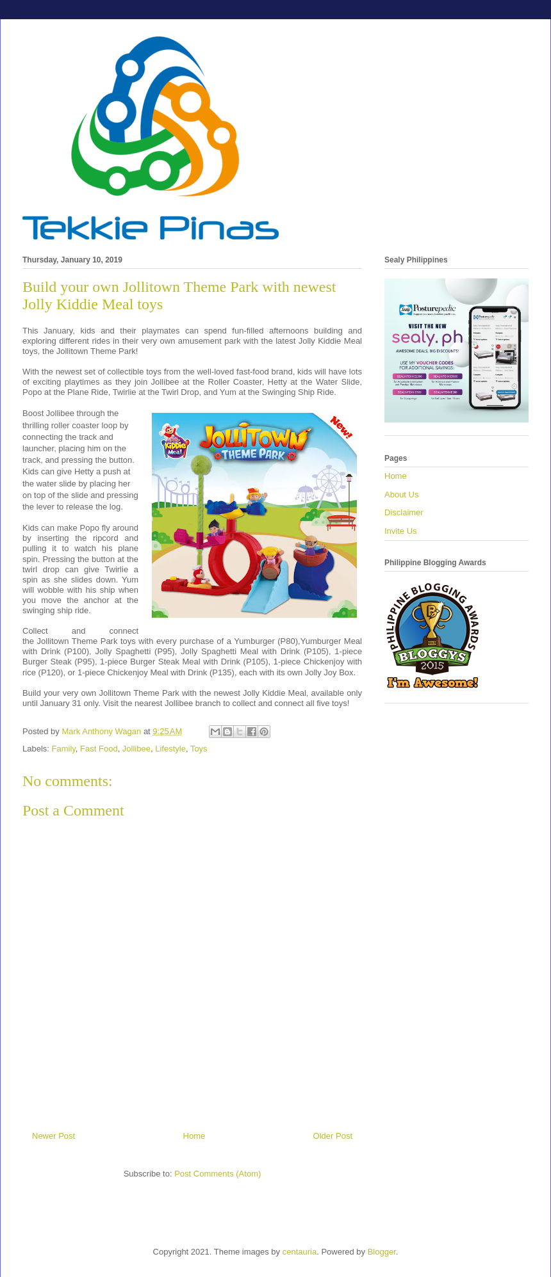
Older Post (332, 1136)
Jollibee (136, 748)
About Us (401, 494)
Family (64, 748)
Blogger (382, 1252)
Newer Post (53, 1136)
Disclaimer (404, 512)
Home (194, 1136)
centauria (300, 1252)
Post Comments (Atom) (217, 1173)
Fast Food (99, 748)
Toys (199, 748)
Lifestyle (170, 748)
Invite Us (400, 531)
